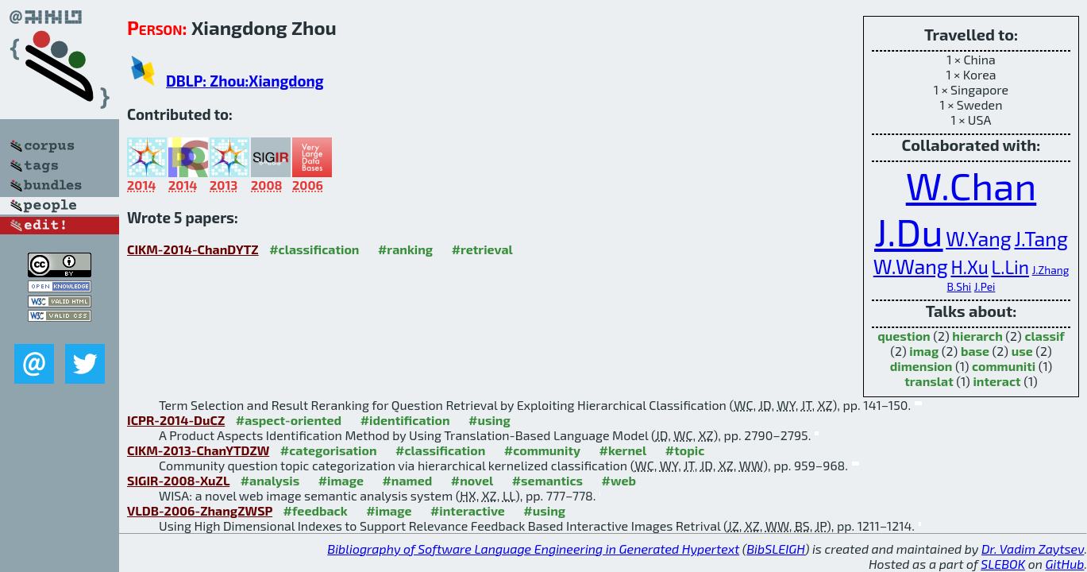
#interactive (467, 510)
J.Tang (1041, 238)
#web (619, 480)
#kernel (622, 450)
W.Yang (979, 238)
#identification (405, 419)
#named (407, 480)
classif (1044, 335)
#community (542, 450)
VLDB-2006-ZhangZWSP (199, 510)
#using (489, 419)
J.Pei (985, 286)
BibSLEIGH (775, 548)
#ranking (405, 249)
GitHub (1065, 563)
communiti (1003, 365)
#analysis (270, 480)
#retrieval (482, 249)
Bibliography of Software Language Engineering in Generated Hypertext (533, 548)
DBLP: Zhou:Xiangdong (245, 81)
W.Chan (971, 185)
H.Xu (969, 267)
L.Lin (1010, 267)
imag (924, 350)
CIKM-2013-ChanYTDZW (198, 450)
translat (929, 380)
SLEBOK (1003, 563)
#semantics (547, 480)
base (975, 350)
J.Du (908, 231)
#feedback (315, 510)
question (904, 335)
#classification (314, 249)
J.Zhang (1051, 269)
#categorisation (328, 450)
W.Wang (910, 266)
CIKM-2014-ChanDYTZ (193, 249)
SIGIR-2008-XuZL (178, 480)
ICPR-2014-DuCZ (176, 419)
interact (996, 380)
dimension (921, 365)
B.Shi (959, 286)
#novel (472, 480)
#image (341, 480)
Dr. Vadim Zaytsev (1032, 548)
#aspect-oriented (288, 419)
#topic (685, 450)
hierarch (977, 335)
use (1022, 350)
